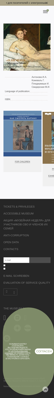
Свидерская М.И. (41, 87)
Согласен (44, 351)
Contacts (10, 249)
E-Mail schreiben (16, 275)
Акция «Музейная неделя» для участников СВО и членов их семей (26, 224)
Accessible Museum (18, 213)
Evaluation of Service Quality (26, 282)
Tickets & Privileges (19, 206)
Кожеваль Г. (38, 80)
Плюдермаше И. (40, 83)
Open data (11, 242)
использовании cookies (16, 352)
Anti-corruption (16, 235)
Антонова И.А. (39, 77)
